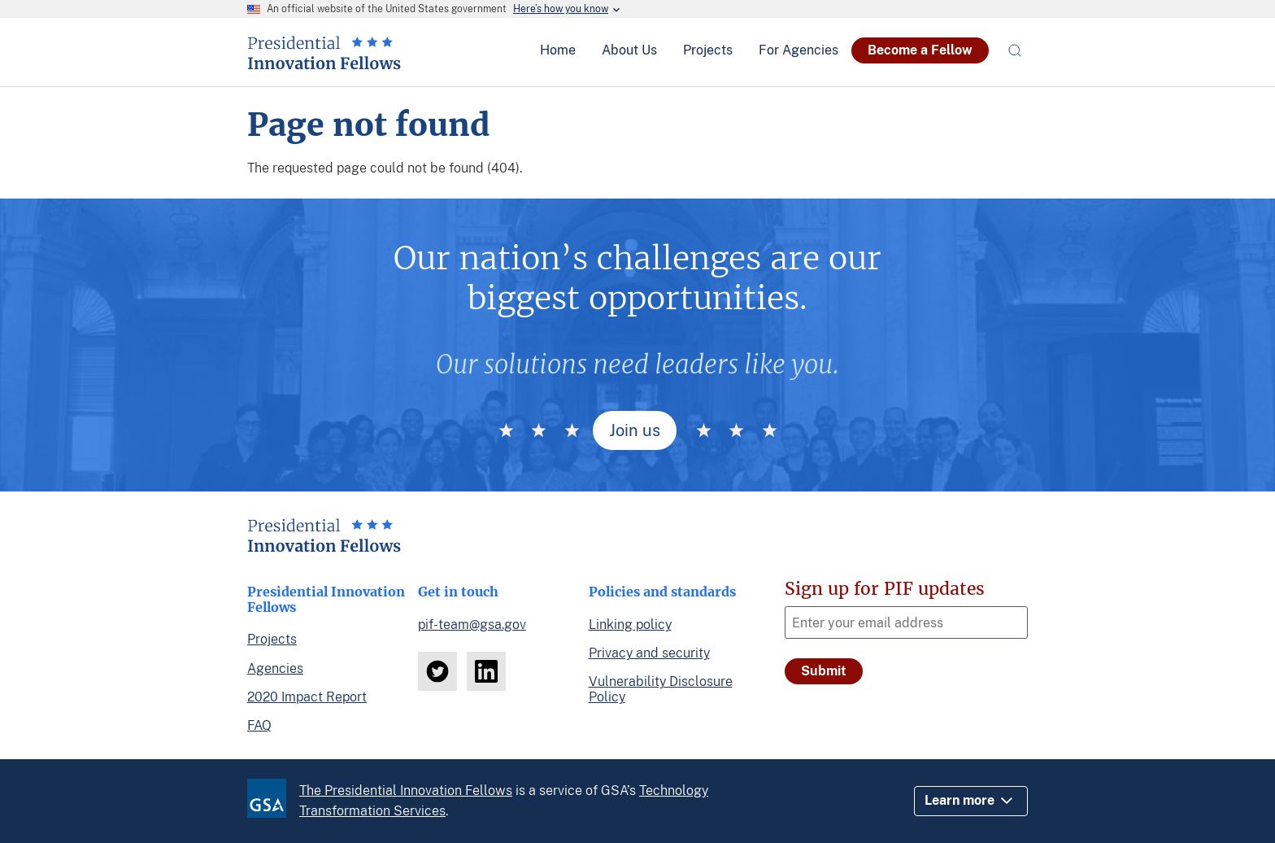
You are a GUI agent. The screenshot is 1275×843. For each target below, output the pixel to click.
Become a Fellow (920, 50)
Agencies (275, 668)
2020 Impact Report (307, 697)
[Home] (324, 63)
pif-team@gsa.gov (472, 624)
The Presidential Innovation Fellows (405, 790)
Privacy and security (649, 653)
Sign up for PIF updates (885, 589)
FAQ (259, 725)
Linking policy (630, 624)
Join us (634, 430)
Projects (272, 639)
